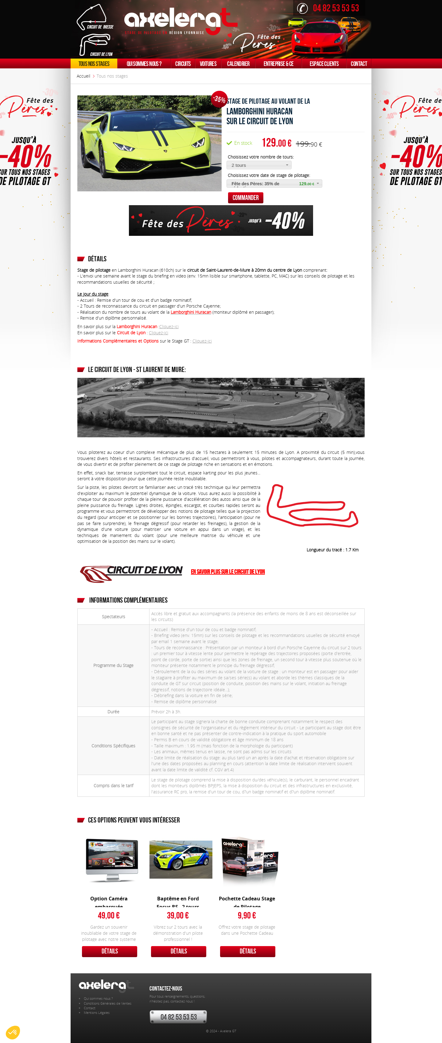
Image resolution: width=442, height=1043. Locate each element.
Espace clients (324, 63)
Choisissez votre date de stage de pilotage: (268, 175)
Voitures (208, 63)
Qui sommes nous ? (144, 63)
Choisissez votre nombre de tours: (260, 157)
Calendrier (238, 63)
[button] (259, 165)
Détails (110, 951)
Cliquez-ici (169, 326)
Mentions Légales (97, 1012)
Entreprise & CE (279, 63)
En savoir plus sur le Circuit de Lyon (228, 571)
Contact (359, 63)
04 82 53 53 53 (336, 7)
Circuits (183, 63)
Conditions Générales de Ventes (107, 1003)
